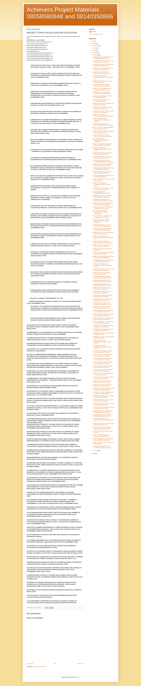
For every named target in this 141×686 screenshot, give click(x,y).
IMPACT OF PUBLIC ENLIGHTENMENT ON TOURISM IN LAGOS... (103, 128)
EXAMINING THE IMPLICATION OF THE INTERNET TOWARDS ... (102, 196)
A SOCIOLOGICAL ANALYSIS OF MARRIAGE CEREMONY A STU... (102, 303)
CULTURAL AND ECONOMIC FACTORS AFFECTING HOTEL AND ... (103, 404)
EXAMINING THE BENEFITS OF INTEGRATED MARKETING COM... (102, 200)
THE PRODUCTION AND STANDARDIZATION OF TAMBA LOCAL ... (101, 342)
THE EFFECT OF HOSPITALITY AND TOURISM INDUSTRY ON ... (102, 108)
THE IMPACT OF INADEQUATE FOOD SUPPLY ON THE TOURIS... (102, 189)
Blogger (78, 677)
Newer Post (30, 663)
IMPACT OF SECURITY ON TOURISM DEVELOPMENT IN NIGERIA (102, 318)
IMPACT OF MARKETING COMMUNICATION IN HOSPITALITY (103, 115)
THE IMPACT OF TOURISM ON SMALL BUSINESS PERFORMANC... (103, 326)
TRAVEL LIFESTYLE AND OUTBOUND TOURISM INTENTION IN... (103, 233)
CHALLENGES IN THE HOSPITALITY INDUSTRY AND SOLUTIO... (102, 296)
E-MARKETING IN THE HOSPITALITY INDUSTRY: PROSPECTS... (102, 69)
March (94, 52)
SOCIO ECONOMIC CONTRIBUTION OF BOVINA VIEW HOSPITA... (102, 216)
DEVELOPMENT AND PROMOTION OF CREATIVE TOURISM (103, 104)
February (95, 55)
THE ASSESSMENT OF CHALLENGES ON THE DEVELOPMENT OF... (103, 311)
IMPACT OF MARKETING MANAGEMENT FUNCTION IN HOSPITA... (101, 120)
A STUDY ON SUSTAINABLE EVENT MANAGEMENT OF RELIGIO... (102, 351)
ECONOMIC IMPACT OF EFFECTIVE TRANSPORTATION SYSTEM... (102, 165)
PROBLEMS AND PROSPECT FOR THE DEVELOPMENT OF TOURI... (103, 168)
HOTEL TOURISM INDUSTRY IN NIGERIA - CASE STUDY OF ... (101, 435)
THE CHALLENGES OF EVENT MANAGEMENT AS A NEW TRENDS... (100, 221)
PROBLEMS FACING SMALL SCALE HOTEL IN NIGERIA (102, 81)
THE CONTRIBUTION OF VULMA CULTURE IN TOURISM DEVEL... (102, 225)
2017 (92, 43)
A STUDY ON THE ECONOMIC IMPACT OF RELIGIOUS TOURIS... (103, 374)
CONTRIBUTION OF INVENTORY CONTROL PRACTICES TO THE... (102, 277)
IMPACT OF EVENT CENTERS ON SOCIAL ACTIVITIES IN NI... (101, 245)
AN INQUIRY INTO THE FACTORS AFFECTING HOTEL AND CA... (101, 381)
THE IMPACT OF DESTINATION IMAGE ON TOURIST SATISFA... (103, 253)
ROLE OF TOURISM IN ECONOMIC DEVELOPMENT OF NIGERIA (102, 144)
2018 (92, 41)
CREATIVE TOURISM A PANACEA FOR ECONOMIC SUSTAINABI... (103, 269)
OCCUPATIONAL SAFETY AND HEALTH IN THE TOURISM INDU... (102, 135)
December (96, 45)
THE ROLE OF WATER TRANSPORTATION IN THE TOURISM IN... (100, 140)
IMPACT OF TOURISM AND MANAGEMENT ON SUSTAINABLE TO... (102, 237)
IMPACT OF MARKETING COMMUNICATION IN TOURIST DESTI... (101, 149)
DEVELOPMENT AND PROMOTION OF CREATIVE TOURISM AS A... (103, 65)
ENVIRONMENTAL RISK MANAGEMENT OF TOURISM (101, 192)
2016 (92, 453)
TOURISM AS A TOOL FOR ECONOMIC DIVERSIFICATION (103, 333)
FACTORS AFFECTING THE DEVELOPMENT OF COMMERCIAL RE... (102, 420)
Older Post (80, 663)
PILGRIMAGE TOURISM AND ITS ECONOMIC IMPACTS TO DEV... (102, 447)
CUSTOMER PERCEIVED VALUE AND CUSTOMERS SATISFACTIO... (102, 261)
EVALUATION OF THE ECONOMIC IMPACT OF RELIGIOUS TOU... (101, 428)
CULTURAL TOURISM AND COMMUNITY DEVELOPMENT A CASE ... (102, 265)
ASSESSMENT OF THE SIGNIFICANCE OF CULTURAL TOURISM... (103, 61)
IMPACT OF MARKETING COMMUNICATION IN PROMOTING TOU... (102, 77)
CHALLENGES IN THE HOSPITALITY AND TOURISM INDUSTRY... (102, 172)
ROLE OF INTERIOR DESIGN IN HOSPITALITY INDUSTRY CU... (101, 85)
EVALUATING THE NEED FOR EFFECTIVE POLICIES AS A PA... (102, 72)
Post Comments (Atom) (40, 666)
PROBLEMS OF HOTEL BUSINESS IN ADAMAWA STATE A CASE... (102, 207)
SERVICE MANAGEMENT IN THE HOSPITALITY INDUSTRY (101, 288)
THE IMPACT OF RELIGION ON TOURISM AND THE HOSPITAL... (102, 93)
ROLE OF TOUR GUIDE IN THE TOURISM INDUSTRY (101, 100)
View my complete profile (96, 34)
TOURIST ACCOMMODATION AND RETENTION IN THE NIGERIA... (101, 229)
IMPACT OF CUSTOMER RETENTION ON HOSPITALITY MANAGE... (102, 257)
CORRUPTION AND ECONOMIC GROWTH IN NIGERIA (101, 273)
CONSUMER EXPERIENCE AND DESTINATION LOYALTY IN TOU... (102, 281)
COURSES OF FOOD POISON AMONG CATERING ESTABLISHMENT (103, 389)
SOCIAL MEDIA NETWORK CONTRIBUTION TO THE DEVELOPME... (100, 212)
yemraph (93, 31)
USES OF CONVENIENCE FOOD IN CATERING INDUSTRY (102, 96)
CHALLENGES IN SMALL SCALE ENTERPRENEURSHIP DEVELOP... (102, 161)
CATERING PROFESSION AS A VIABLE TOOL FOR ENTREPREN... (103, 396)
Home (55, 663)
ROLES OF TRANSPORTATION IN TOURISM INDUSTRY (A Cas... (101, 89)
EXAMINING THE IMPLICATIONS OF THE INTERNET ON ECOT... (102, 153)
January (95, 450)
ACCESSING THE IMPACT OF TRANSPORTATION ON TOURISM (102, 124)
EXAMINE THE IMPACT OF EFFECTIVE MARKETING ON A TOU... (103, 424)
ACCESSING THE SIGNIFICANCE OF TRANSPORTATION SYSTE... (102, 57)
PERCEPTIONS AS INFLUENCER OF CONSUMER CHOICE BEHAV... (102, 204)
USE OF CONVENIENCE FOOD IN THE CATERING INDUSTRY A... (103, 176)
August (95, 48)
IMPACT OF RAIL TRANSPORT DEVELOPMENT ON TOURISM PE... (103, 242)
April (94, 50)
